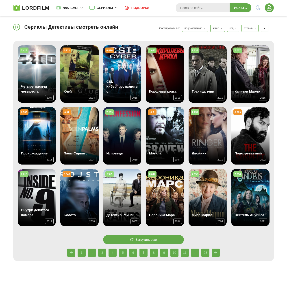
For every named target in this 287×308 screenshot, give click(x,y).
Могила (155, 153)
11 (185, 252)
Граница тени (203, 91)
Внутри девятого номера (35, 212)
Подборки (140, 8)
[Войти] (269, 7)
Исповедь (115, 153)
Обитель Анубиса (249, 215)
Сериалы (105, 8)
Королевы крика (162, 91)
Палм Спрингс (75, 153)
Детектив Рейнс (120, 215)
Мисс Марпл (202, 215)
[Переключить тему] (258, 7)
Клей (68, 91)
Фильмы (70, 8)
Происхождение (34, 153)
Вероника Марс (162, 215)
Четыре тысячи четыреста (34, 89)
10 (174, 252)
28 (205, 252)
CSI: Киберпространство (122, 86)
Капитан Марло (247, 91)
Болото (70, 215)
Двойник (199, 153)
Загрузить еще (143, 239)
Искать (240, 8)
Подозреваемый (248, 153)
